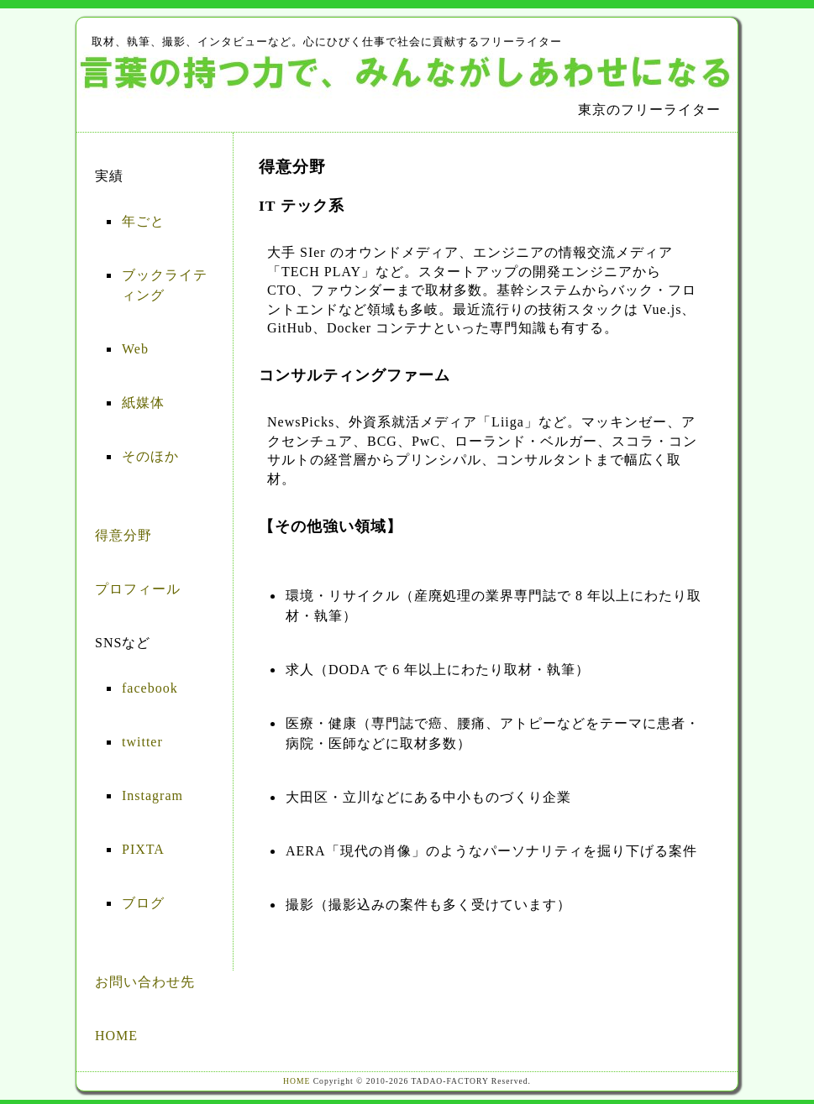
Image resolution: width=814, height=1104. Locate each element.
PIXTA (143, 849)
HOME (116, 1035)
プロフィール (138, 589)
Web (135, 349)
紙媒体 (143, 402)
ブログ (143, 903)
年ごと (143, 221)
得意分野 (123, 535)
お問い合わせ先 (145, 982)
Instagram (152, 795)
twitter (142, 742)
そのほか (150, 456)
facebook (150, 688)
